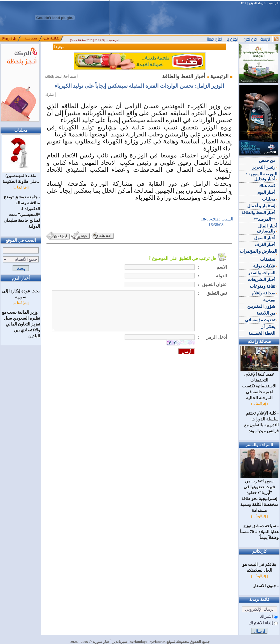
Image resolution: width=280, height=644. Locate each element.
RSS (243, 3)
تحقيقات (268, 259)
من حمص (268, 160)
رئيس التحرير (264, 167)
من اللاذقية (266, 313)
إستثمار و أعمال (262, 206)
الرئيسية (274, 3)
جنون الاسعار (264, 585)
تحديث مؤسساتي (261, 320)
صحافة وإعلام (264, 293)
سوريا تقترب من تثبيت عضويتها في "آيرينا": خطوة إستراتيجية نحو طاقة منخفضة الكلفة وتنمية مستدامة (259, 494)
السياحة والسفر (262, 273)
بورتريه (270, 299)
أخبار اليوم (267, 192)
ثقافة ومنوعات (263, 286)
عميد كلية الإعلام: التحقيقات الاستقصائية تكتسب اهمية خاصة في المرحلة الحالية (259, 384)
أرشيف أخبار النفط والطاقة (61, 76)
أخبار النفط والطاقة (259, 212)
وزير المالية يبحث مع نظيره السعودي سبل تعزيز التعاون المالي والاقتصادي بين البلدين (21, 324)
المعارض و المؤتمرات (258, 252)
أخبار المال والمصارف (267, 228)
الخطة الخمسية (262, 333)
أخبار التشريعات (262, 279)
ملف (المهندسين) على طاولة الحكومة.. (21, 176)
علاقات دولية (265, 266)
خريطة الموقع (257, 3)
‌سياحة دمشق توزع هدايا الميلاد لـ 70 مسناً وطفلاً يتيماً (259, 532)
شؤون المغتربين (262, 306)
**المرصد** (265, 219)
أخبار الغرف (266, 244)
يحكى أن (268, 326)
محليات (269, 199)
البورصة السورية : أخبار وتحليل (261, 176)
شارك (49, 95)
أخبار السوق (265, 238)
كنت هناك (267, 185)
